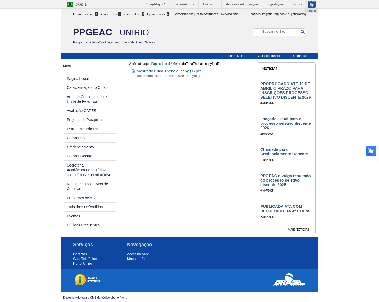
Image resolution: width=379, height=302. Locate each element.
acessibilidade (183, 14)
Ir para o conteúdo (85, 14)
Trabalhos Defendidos (85, 207)
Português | (259, 14)
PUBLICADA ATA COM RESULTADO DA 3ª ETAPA (285, 208)
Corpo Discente (79, 156)
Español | (286, 14)
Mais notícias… (300, 229)
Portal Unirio (236, 56)
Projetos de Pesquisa (84, 120)
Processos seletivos (83, 198)
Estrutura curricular (82, 129)
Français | (299, 14)
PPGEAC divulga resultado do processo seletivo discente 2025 (285, 180)
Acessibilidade (138, 254)
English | (273, 14)
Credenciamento (80, 147)
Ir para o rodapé (158, 14)
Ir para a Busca (133, 14)
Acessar (311, 10)
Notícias (269, 69)
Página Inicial (160, 64)
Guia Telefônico (269, 56)
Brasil (81, 4)
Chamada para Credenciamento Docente (284, 151)
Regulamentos (80, 184)
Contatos (299, 56)
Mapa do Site (229, 14)
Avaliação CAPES (81, 111)
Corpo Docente (79, 138)
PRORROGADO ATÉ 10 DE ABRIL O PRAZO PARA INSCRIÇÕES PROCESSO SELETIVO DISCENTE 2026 (285, 90)
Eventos (73, 216)
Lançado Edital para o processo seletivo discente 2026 (285, 123)
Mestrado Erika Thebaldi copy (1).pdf (166, 71)
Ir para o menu (111, 14)
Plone (123, 297)
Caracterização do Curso (87, 87)
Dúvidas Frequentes (83, 225)
